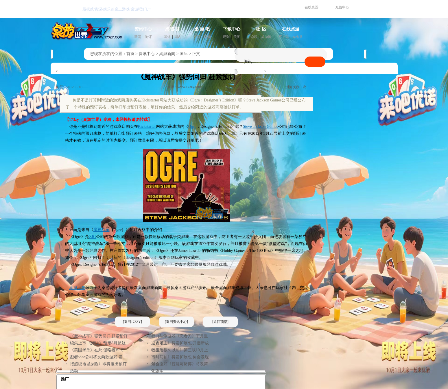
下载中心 (231, 29)
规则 (226, 37)
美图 (236, 37)
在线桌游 (311, 7)
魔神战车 (101, 230)
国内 (177, 37)
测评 (148, 37)
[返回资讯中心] (176, 322)
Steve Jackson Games (260, 126)
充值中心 (342, 7)
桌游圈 (266, 37)
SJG (92, 237)
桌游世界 (77, 288)
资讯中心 (143, 29)
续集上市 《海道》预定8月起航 (98, 343)
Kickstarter (147, 126)
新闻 (137, 37)
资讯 (248, 61)
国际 (184, 54)
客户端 (284, 37)
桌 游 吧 (202, 29)
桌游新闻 (167, 54)
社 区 (261, 29)
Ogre (192, 126)
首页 (130, 54)
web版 (297, 37)
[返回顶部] (220, 322)
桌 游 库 (172, 29)
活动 (207, 37)
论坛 (253, 37)
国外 (167, 37)
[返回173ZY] (132, 322)
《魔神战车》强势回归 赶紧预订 (99, 336)
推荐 (196, 37)
